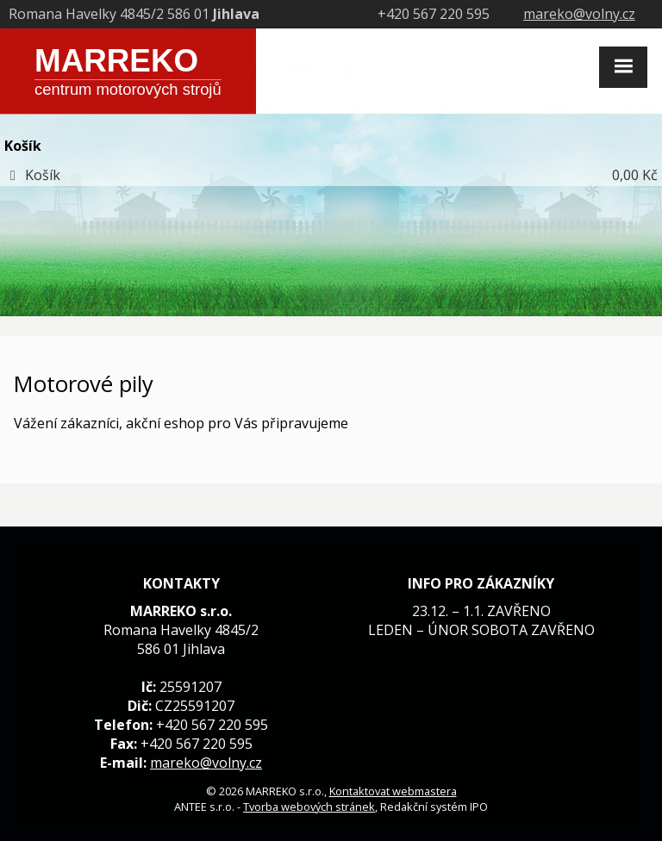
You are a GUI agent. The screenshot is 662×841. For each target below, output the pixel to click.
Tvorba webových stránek (309, 806)
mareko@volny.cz (579, 13)
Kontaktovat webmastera (393, 791)
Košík (42, 174)
